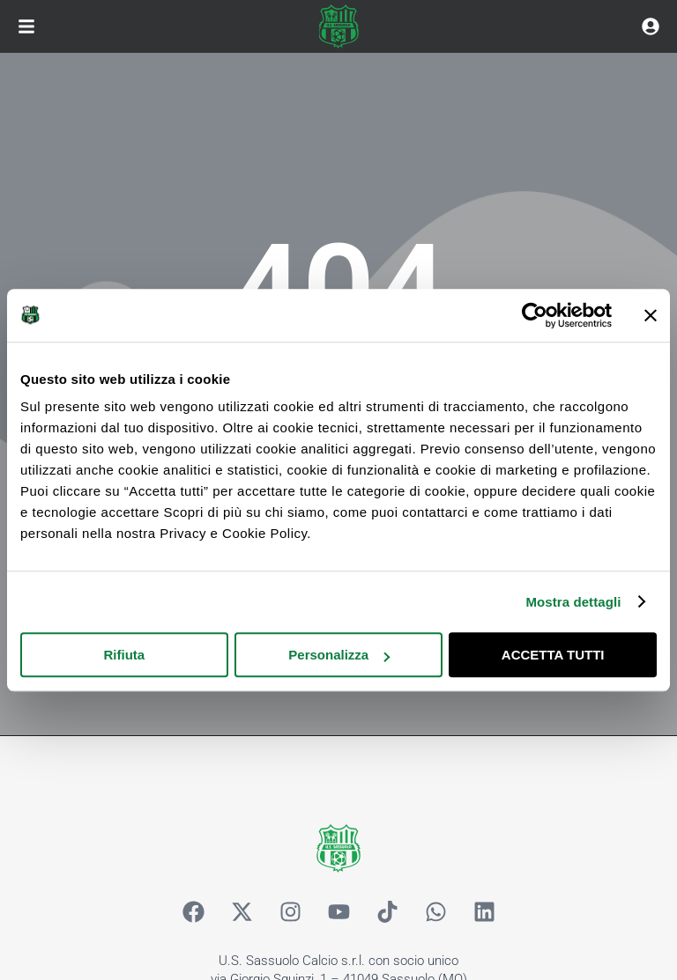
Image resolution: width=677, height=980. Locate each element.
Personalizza (339, 654)
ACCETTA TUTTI (553, 654)
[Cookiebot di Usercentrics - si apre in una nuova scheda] (535, 315)
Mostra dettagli (573, 601)
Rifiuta (124, 654)
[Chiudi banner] (650, 315)
